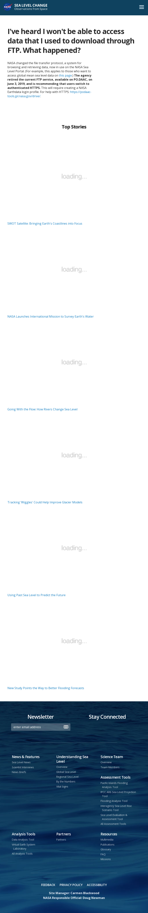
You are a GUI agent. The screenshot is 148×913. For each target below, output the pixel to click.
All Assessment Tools (113, 824)
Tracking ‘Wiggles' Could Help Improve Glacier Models (44, 502)
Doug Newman (94, 898)
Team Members (110, 767)
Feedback (48, 885)
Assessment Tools (115, 777)
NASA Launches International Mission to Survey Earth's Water (50, 316)
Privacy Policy (71, 885)
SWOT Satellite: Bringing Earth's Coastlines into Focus (44, 223)
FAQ (103, 854)
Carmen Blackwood (85, 893)
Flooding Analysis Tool (114, 801)
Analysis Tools (23, 833)
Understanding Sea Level (72, 759)
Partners (63, 833)
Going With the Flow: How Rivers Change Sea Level (42, 409)
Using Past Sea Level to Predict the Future (36, 595)
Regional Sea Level (67, 776)
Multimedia (107, 839)
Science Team (112, 756)
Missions (106, 859)
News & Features (25, 756)
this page (65, 75)
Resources (109, 833)
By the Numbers (65, 781)
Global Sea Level (66, 772)
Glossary (106, 849)
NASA (8, 7)
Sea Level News (21, 762)
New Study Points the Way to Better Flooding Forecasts (45, 688)
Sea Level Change (30, 7)
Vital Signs (62, 786)
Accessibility (97, 885)
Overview (61, 767)
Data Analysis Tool (23, 839)
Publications (107, 844)
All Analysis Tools (22, 853)
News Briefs (19, 772)
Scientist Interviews (23, 767)
